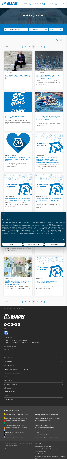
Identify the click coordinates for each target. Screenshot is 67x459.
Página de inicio (8, 308)
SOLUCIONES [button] (8, 361)
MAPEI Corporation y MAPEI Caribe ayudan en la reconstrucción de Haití (17, 159)
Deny (12, 244)
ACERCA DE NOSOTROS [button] (11, 384)
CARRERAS (7, 395)
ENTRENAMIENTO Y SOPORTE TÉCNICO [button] (16, 369)
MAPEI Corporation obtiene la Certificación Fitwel (46, 281)
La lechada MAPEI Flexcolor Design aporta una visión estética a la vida (17, 199)
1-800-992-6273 (23, 340)
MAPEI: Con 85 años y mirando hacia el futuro (16, 117)
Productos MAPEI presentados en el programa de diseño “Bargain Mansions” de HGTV (18, 282)
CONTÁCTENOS (9, 399)
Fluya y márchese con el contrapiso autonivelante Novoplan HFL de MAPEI (48, 200)
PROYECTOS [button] (8, 380)
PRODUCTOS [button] (8, 358)
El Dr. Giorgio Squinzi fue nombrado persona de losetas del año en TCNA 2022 (18, 76)
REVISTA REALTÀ (9, 365)
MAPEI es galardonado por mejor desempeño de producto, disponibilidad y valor (48, 76)
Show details (57, 240)
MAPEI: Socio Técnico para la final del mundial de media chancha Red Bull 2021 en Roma (48, 118)
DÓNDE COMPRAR (10, 388)
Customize (33, 244)
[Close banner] (64, 214)
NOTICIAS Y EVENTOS (10, 392)
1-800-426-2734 (23, 342)
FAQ (5, 377)
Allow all (55, 244)
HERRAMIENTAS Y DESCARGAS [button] (13, 373)
